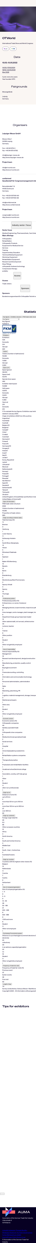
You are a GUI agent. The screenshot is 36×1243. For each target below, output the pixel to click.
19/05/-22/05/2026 (8, 70)
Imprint (4, 1237)
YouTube (20, 1233)
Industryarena (27, 1233)
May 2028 (5, 72)
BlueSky (24, 1230)
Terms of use (21, 1237)
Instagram (12, 1230)
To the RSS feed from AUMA (11, 1235)
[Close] (2, 1194)
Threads (19, 1230)
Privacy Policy (12, 1237)
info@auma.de (7, 1226)
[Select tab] (10, 319)
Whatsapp (6, 1233)
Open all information (8, 501)
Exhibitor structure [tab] (16, 317)
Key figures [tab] (6, 317)
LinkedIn (5, 1230)
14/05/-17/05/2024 (8, 67)
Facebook (13, 1233)
